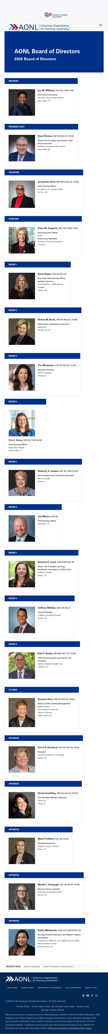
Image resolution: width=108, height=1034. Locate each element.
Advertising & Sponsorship (49, 988)
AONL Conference (73, 988)
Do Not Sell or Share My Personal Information (53, 1006)
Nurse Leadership (32, 966)
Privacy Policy (23, 1006)
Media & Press (27, 988)
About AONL (12, 988)
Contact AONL (91, 988)
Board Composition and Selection (58, 966)
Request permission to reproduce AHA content (70, 1028)
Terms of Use (82, 1006)
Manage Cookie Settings (52, 1010)
